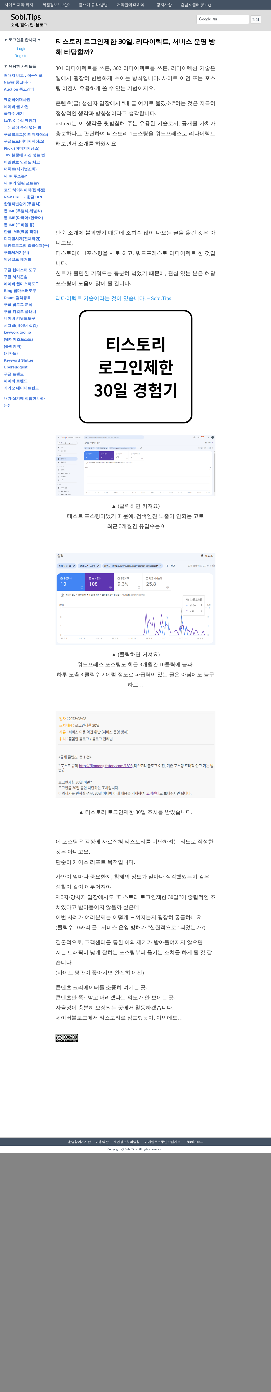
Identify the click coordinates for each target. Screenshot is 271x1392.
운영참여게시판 (79, 1141)
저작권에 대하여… (132, 4)
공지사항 (164, 4)
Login (21, 48)
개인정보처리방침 (126, 1141)
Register (21, 55)
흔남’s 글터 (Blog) (196, 4)
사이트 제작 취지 (19, 4)
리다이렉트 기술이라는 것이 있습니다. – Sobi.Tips (113, 298)
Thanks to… (194, 1141)
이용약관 (102, 1141)
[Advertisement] (135, 190)
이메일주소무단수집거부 (162, 1141)
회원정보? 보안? (56, 4)
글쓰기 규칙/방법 (93, 4)
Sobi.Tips (26, 17)
